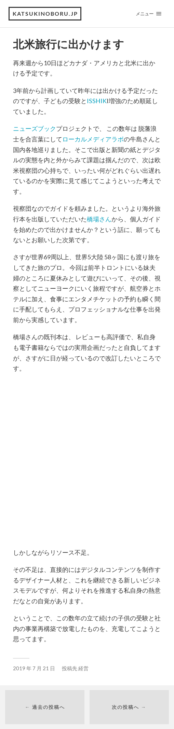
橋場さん (99, 219)
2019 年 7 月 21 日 (34, 668)
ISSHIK (97, 101)
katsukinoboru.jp (45, 13)
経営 (83, 668)
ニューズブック (34, 128)
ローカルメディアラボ (93, 139)
